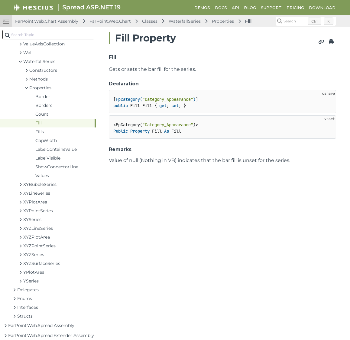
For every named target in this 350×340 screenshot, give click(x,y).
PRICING (295, 7)
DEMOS (202, 7)
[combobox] (48, 34)
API (235, 7)
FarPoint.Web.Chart (110, 21)
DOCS (221, 7)
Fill (248, 21)
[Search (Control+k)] (306, 21)
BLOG (250, 7)
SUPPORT (271, 7)
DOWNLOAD (322, 7)
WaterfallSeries (185, 21)
